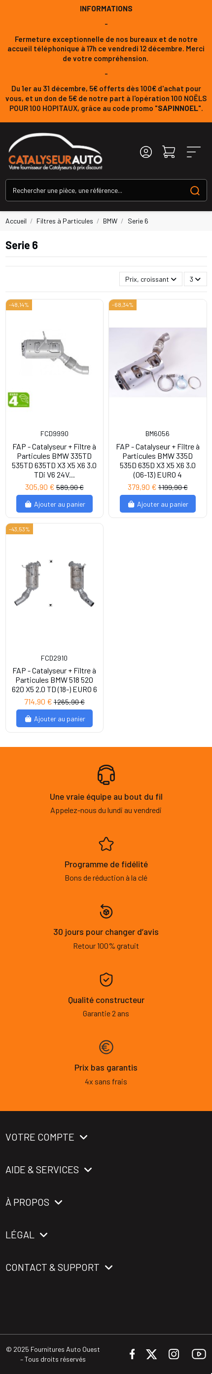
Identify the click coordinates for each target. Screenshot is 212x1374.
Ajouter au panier (54, 504)
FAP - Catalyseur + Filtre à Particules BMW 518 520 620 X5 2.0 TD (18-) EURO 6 (54, 680)
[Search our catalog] (195, 190)
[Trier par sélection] (150, 279)
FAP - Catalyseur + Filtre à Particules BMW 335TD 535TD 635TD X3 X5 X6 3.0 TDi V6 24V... (54, 461)
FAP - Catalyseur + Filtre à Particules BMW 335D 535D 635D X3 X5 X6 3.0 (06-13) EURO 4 (158, 461)
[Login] (146, 152)
